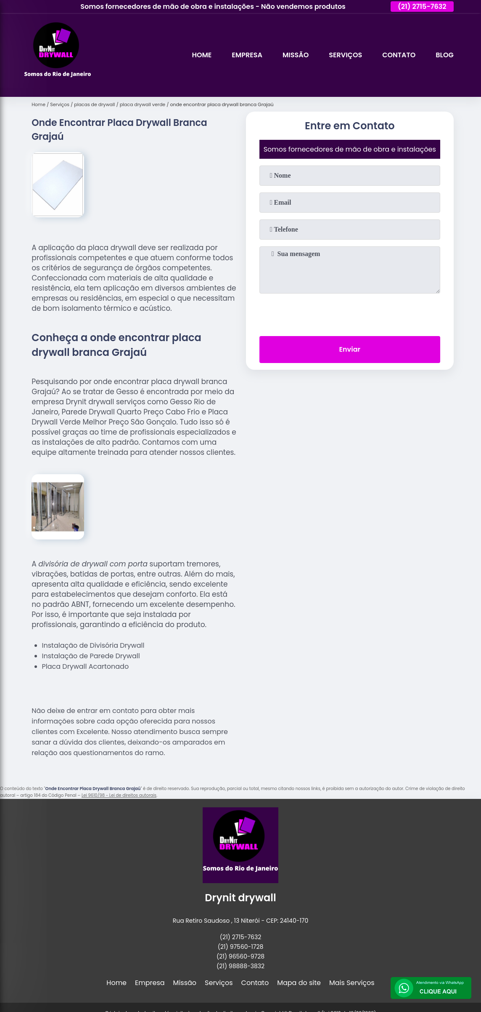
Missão (296, 55)
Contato (398, 55)
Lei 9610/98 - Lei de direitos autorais (119, 795)
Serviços (345, 55)
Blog (444, 55)
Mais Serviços (352, 983)
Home (201, 55)
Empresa (247, 55)
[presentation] (350, 312)
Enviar (349, 349)
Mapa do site (299, 983)
